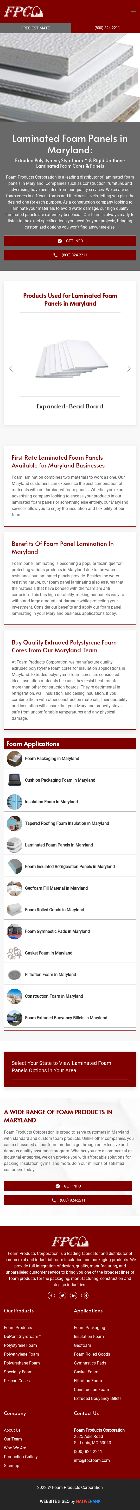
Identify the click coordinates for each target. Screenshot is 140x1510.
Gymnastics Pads (90, 1363)
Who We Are (15, 1447)
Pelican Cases (17, 1380)
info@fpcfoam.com (92, 1460)
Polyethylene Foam (21, 1354)
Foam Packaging (89, 1327)
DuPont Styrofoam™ (22, 1336)
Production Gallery (21, 1456)
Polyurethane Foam (22, 1363)
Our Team (13, 1439)
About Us (12, 1430)
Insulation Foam (89, 1336)
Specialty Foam (18, 1371)
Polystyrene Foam (20, 1345)
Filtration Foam (88, 1380)
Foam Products (18, 1327)
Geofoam (82, 1345)
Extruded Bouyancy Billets (98, 1398)
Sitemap (11, 1465)
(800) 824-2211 (88, 1451)
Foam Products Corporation (99, 1430)
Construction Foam (91, 1389)
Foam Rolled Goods (92, 1354)
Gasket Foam (86, 1371)
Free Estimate (35, 28)
